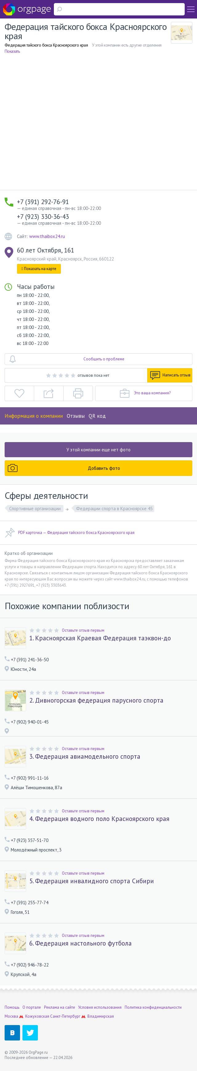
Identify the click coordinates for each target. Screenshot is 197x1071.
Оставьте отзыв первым (83, 630)
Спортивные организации (35, 508)
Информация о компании (34, 415)
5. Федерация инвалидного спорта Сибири (91, 881)
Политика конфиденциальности (153, 1007)
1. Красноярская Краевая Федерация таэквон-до (100, 638)
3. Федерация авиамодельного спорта (84, 756)
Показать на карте (39, 268)
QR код (97, 415)
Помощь (12, 1007)
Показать (12, 51)
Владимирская (100, 1016)
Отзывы (76, 415)
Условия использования (100, 1007)
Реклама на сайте (59, 1007)
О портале (31, 1007)
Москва (11, 1016)
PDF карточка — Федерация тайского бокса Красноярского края (70, 532)
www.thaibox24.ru (47, 236)
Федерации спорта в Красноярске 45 (114, 508)
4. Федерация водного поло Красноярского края (99, 818)
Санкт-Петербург (65, 1016)
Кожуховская (37, 1016)
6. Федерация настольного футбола (80, 943)
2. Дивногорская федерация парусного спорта (96, 700)
